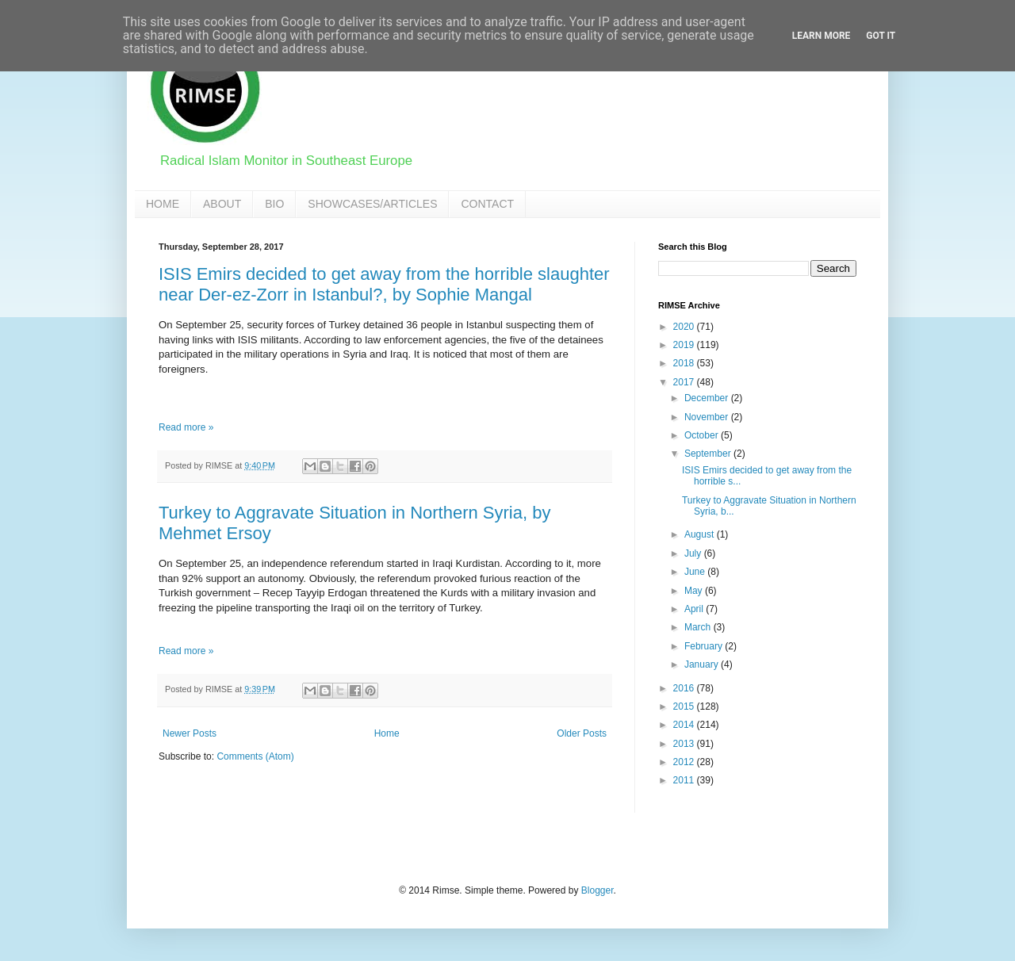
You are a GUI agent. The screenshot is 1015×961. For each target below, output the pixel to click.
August (700, 534)
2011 (685, 780)
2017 (685, 382)
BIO (274, 203)
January (702, 664)
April (695, 609)
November (707, 417)
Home (387, 733)
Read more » (186, 427)
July (694, 553)
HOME (162, 203)
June (695, 571)
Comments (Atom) (254, 756)
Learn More (821, 35)
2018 (685, 363)
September (708, 453)
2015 (685, 706)
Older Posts (582, 733)
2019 (685, 344)
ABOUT (222, 203)
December (707, 398)
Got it (880, 35)
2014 (685, 724)
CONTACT (487, 203)
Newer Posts (189, 733)
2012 (685, 762)
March (699, 627)
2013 (685, 743)
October (702, 435)
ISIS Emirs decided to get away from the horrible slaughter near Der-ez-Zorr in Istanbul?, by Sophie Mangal (384, 284)
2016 (685, 688)
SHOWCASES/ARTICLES (372, 203)
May (694, 590)
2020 (685, 326)
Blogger (597, 890)
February (704, 646)
